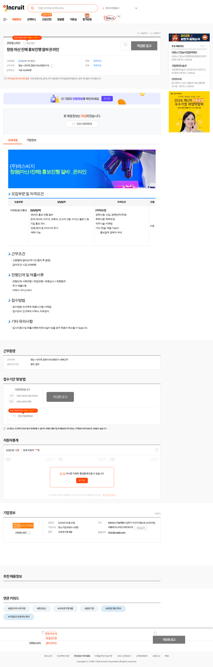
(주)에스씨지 (13, 43)
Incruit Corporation (109, 661)
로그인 (63, 473)
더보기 (158, 513)
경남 (32, 359)
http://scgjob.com (117, 532)
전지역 (39, 359)
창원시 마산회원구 (51, 359)
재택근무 (64, 359)
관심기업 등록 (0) (23, 416)
